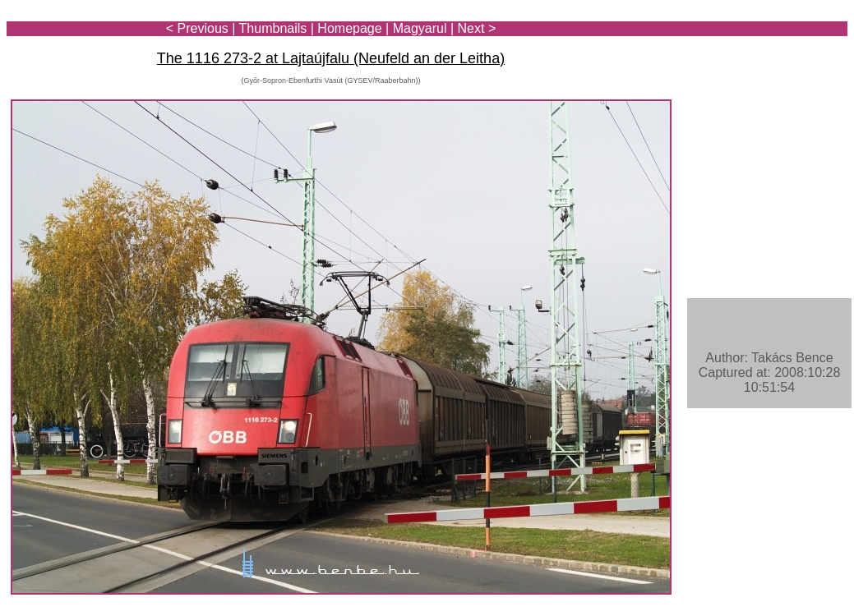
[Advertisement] (751, 59)
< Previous (197, 28)
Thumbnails (273, 28)
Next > (477, 28)
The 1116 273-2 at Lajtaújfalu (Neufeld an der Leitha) (331, 58)
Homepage (349, 28)
